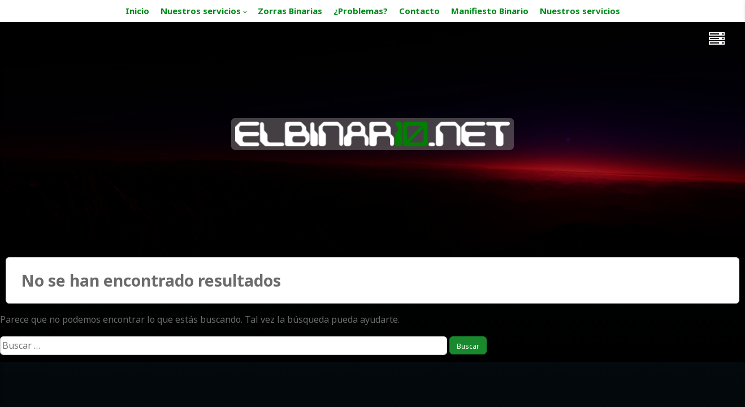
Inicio (137, 10)
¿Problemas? (360, 10)
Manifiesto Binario (490, 10)
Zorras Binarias (290, 10)
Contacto (419, 10)
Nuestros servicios (201, 10)
